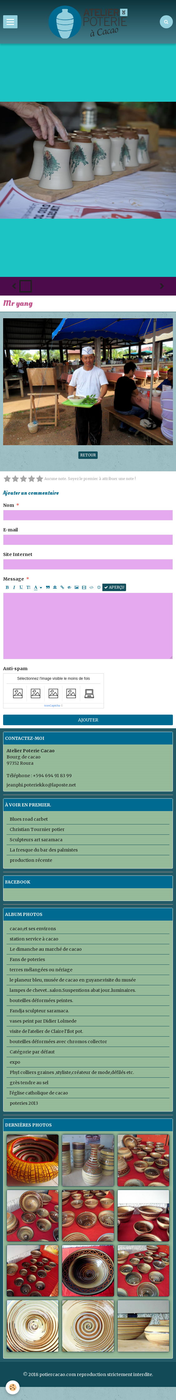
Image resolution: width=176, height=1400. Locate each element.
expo (15, 1062)
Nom (8, 505)
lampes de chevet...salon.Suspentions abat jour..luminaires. (73, 990)
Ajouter (88, 720)
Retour (88, 455)
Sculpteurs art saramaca (36, 839)
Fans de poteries (27, 959)
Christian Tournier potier (37, 829)
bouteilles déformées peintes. (41, 1000)
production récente (31, 860)
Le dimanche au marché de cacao (46, 949)
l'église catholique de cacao (39, 1093)
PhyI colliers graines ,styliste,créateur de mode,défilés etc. (72, 1072)
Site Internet (17, 554)
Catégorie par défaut (32, 1052)
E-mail (10, 530)
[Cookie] (13, 1387)
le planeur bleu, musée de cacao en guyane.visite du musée (73, 980)
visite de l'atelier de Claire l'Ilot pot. (46, 1031)
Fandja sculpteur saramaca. (39, 1011)
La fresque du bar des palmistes (44, 850)
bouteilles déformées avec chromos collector (58, 1041)
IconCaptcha (52, 705)
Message (13, 579)
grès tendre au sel (29, 1082)
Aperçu (114, 587)
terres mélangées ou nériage (41, 970)
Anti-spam (15, 668)
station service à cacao (34, 939)
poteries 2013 (24, 1103)
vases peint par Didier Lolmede (43, 1021)
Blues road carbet (29, 819)
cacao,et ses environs (33, 928)
